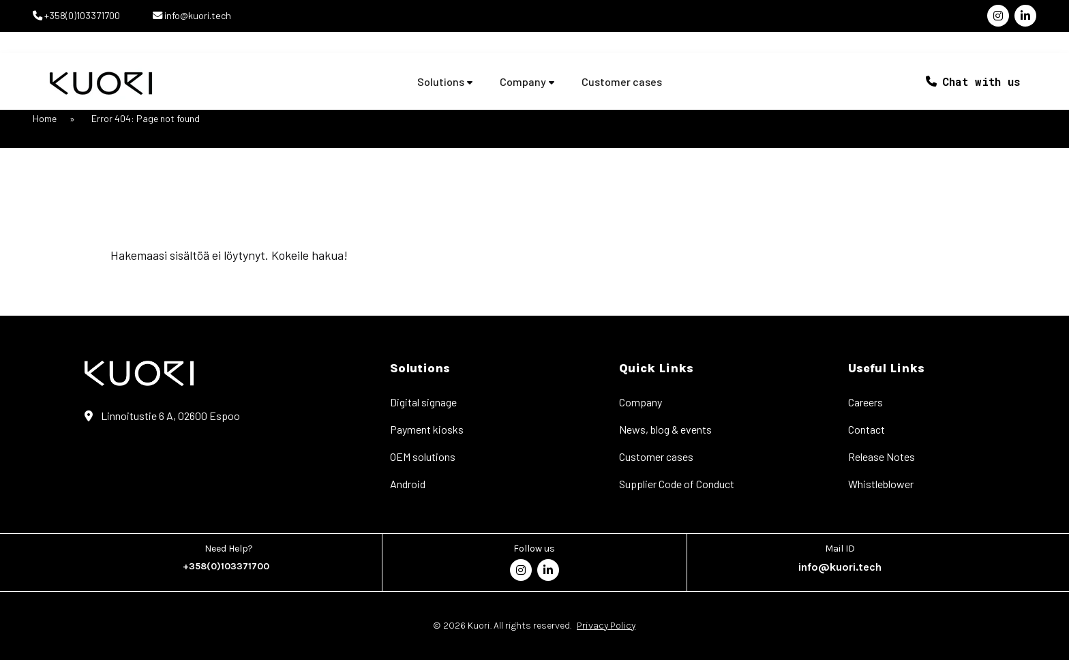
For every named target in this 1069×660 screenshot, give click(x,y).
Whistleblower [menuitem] (881, 483)
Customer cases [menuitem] (656, 456)
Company (523, 81)
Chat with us (981, 81)
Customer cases (622, 81)
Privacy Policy (606, 625)
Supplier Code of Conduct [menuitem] (676, 483)
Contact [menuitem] (866, 429)
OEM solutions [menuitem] (422, 456)
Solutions (440, 81)
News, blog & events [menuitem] (665, 429)
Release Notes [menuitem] (881, 456)
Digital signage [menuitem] (423, 401)
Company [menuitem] (640, 401)
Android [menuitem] (407, 483)
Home (45, 118)
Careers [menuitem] (865, 401)
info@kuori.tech (196, 15)
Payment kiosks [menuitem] (427, 429)
